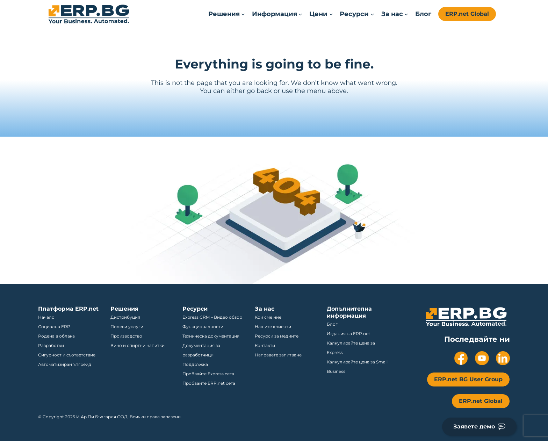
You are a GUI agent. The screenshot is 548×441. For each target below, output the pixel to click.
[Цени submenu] (321, 14)
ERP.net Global (467, 13)
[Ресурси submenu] (357, 14)
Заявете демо (479, 426)
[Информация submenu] (277, 14)
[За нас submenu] (394, 14)
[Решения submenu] (226, 14)
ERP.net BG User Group (468, 379)
